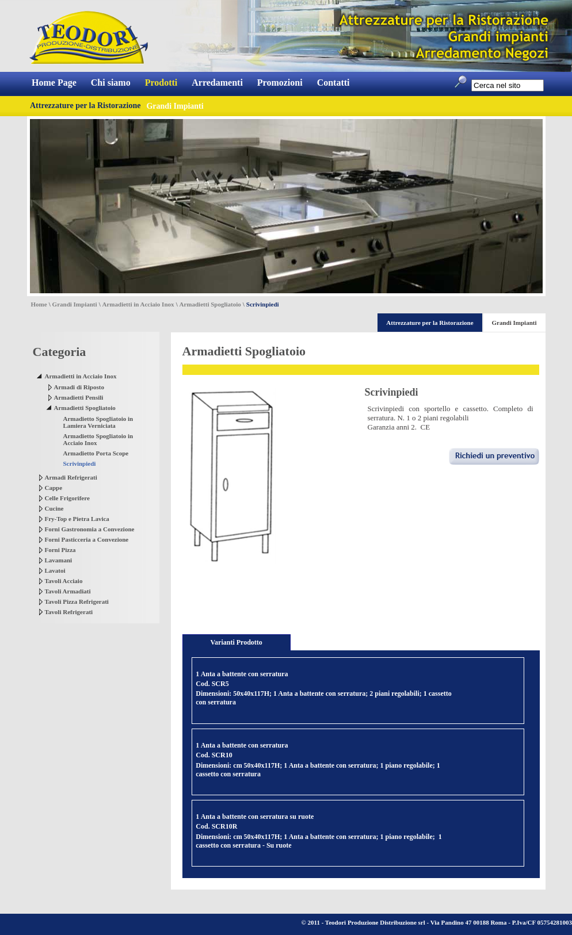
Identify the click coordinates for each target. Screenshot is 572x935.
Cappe (54, 487)
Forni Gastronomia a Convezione (90, 529)
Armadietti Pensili (79, 397)
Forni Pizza (60, 549)
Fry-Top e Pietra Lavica (77, 518)
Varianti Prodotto (236, 642)
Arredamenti (217, 82)
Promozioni (280, 82)
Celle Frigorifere (67, 498)
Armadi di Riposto (79, 387)
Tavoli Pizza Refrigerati (77, 601)
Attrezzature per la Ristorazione (85, 105)
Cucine (54, 508)
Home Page (54, 82)
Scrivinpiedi (79, 463)
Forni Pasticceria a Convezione (87, 539)
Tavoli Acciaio (64, 580)
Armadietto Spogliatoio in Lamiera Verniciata (98, 422)
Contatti (333, 82)
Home (39, 304)
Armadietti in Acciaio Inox (138, 304)
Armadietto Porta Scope (96, 453)
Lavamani (59, 560)
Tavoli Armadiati (68, 591)
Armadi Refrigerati (71, 477)
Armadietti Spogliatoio (210, 304)
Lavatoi (55, 570)
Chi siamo (111, 82)
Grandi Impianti (74, 304)
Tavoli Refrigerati (69, 611)
